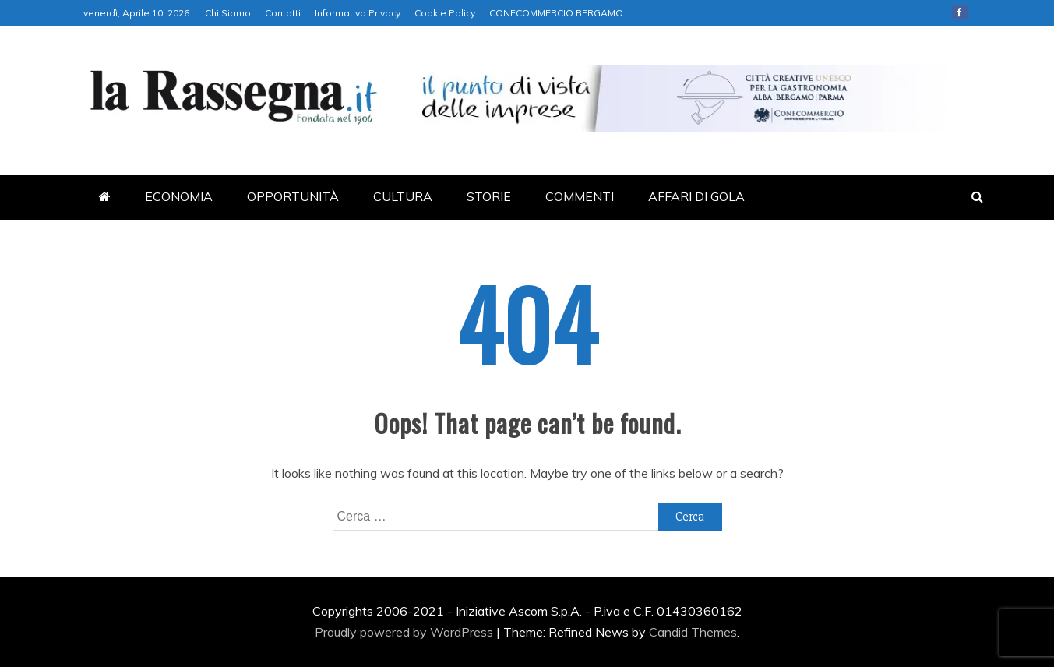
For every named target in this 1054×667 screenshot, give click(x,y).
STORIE (489, 196)
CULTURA (402, 196)
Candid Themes (693, 632)
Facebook (960, 12)
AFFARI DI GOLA (696, 196)
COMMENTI (579, 196)
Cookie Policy (444, 13)
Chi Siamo (228, 13)
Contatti (283, 13)
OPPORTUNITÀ (293, 196)
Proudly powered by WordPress (405, 632)
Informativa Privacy (357, 13)
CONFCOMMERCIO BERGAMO (556, 13)
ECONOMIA (179, 196)
